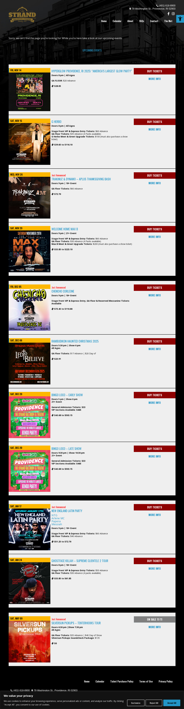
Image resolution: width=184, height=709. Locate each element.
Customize (133, 702)
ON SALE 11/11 (154, 619)
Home (104, 21)
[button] (180, 19)
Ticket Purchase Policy (121, 681)
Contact (154, 21)
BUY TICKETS (154, 71)
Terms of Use (146, 681)
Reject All (152, 702)
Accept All (171, 702)
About (130, 21)
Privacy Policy (166, 681)
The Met (168, 21)
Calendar (117, 21)
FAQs (141, 21)
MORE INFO (155, 79)
